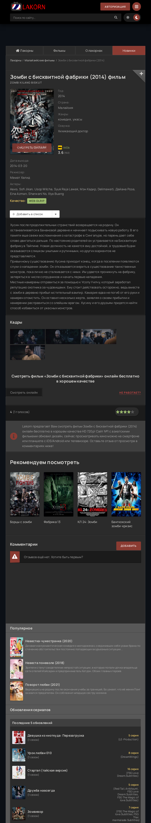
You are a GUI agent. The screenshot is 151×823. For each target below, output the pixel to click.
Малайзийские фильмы (40, 60)
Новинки (128, 50)
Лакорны (24, 50)
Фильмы (59, 50)
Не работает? (130, 392)
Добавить (129, 546)
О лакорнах (93, 50)
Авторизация (115, 7)
